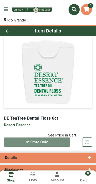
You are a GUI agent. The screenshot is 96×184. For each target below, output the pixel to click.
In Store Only (37, 142)
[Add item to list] (87, 142)
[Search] (74, 9)
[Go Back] (15, 31)
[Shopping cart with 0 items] (86, 9)
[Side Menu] (6, 9)
